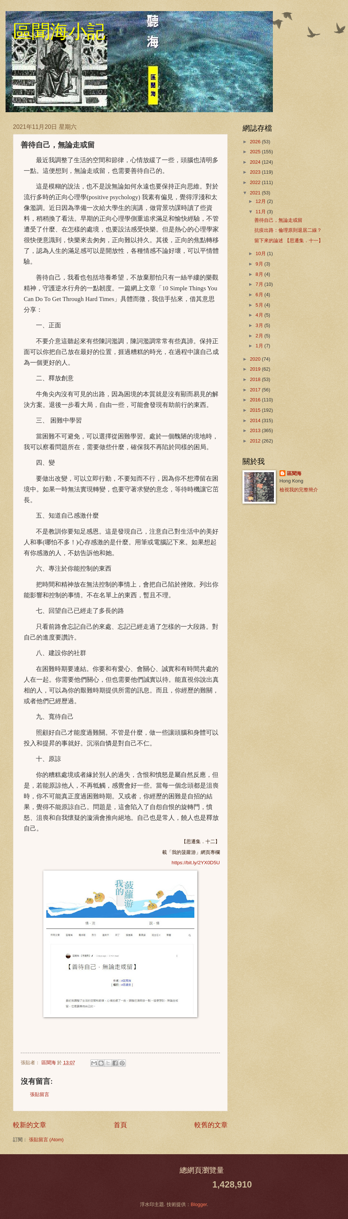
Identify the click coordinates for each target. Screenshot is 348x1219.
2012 (256, 441)
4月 (259, 315)
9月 (259, 264)
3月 (259, 325)
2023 (256, 172)
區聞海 (294, 473)
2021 (256, 193)
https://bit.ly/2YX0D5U (196, 862)
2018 (256, 379)
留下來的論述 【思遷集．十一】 (288, 240)
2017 (256, 390)
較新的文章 (29, 1125)
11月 (261, 211)
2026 (256, 141)
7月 (259, 284)
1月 (259, 345)
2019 (256, 369)
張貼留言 (39, 1094)
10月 (261, 253)
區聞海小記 (59, 31)
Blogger (199, 1204)
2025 (256, 151)
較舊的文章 (211, 1125)
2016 (256, 400)
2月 (259, 335)
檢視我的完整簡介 (299, 489)
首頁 (120, 1125)
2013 (256, 430)
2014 (256, 420)
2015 (256, 410)
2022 (256, 182)
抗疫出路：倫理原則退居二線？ (288, 230)
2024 (256, 162)
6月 (259, 294)
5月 (259, 305)
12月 (261, 201)
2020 (256, 359)
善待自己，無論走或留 (278, 220)
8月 (259, 274)
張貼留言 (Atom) (46, 1139)
